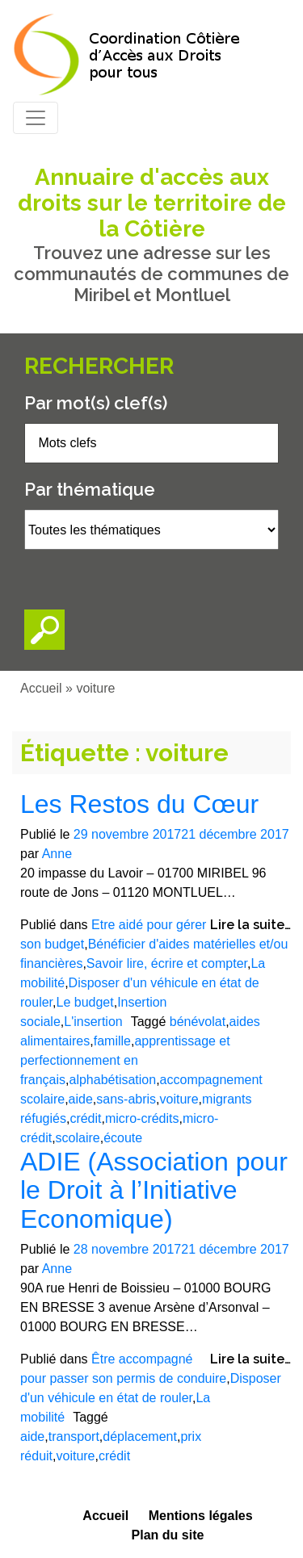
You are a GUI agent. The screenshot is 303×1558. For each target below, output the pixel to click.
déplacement (140, 1436)
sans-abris (126, 1099)
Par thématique (89, 489)
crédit (85, 1118)
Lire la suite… (250, 924)
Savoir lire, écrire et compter (166, 963)
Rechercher (99, 366)
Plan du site (168, 1535)
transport (73, 1436)
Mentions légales (201, 1515)
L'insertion (93, 1021)
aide (81, 1099)
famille (112, 1041)
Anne (57, 854)
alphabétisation (112, 1080)
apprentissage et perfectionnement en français (125, 1060)
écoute (122, 1138)
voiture (179, 1099)
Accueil (41, 688)
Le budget (84, 1002)
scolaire (78, 1138)
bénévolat (197, 1021)
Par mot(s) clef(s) (95, 402)
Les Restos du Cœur (139, 804)
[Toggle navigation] (35, 118)
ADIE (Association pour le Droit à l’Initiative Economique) (154, 1190)
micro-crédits (142, 1118)
